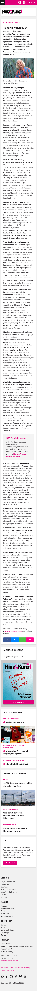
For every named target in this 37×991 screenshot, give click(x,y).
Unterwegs (5, 932)
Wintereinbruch (9, 825)
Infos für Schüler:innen (9, 892)
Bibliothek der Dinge (11, 719)
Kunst (3, 927)
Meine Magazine (24, 2)
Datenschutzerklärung (22, 968)
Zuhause (4, 935)
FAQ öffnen (10, 863)
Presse (3, 895)
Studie (5, 780)
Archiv (3, 911)
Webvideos (5, 914)
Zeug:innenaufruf (10, 809)
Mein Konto (19, 2)
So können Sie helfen (8, 889)
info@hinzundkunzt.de (9, 961)
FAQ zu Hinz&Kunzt (8, 882)
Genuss (4, 925)
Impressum (4, 968)
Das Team (4, 887)
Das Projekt (5, 884)
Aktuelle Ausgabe (7, 908)
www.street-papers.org (13, 631)
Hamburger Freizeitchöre (13, 760)
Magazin (4, 906)
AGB (11, 968)
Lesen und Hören (7, 930)
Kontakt (4, 897)
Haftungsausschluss (7, 970)
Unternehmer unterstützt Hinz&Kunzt (14, 746)
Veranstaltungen (7, 916)
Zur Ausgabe (18, 702)
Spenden (32, 2)
